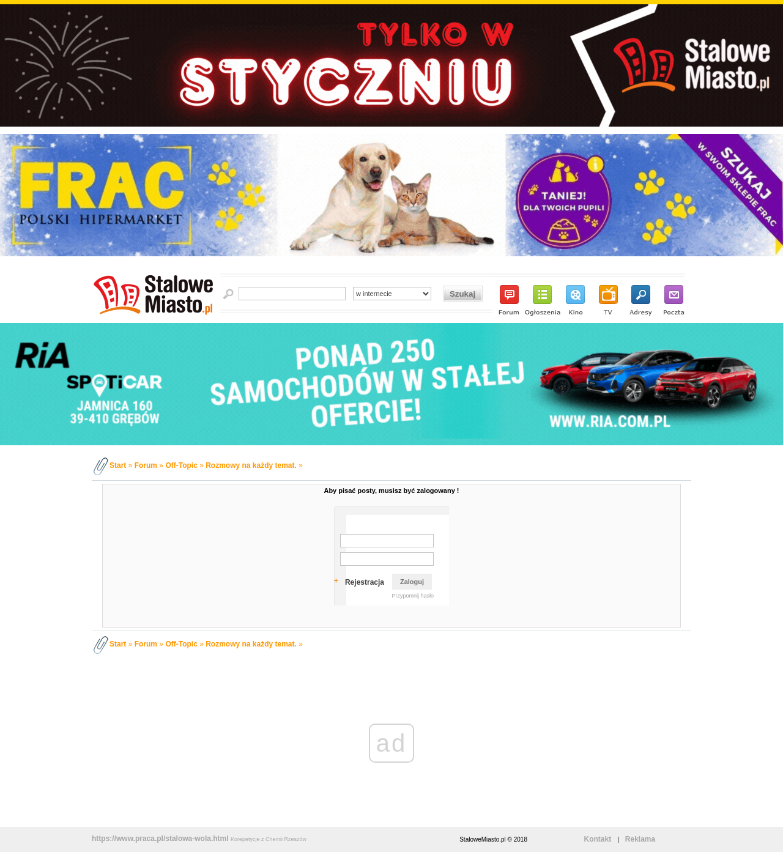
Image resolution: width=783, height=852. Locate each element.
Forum (146, 465)
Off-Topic (181, 465)
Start (117, 465)
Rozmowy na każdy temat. (251, 465)
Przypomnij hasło (413, 596)
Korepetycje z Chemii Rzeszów (268, 839)
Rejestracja (364, 582)
